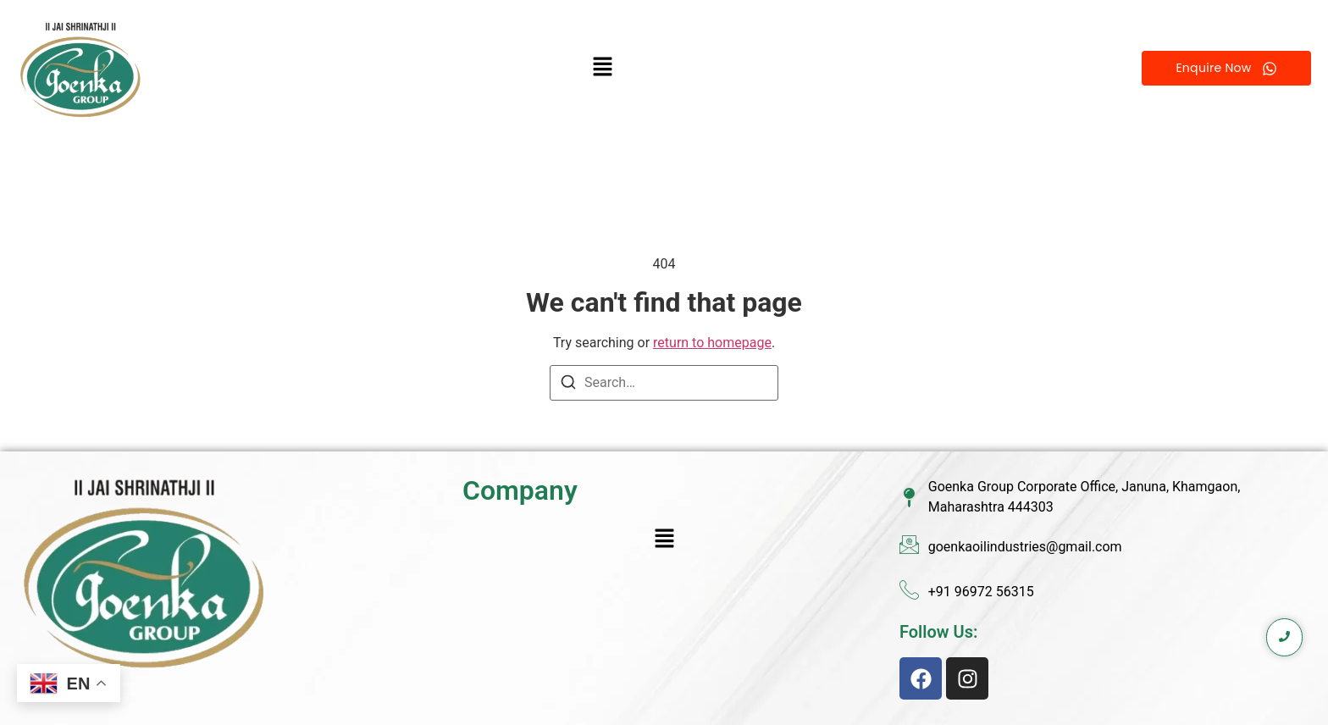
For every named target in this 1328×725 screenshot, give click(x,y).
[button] (603, 68)
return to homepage (712, 343)
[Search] (568, 385)
